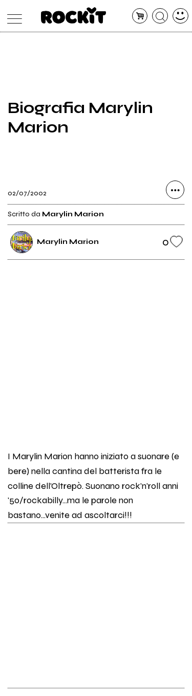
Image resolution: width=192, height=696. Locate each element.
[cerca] (160, 16)
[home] (73, 15)
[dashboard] (180, 16)
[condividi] (175, 190)
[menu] (12, 16)
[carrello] (140, 16)
